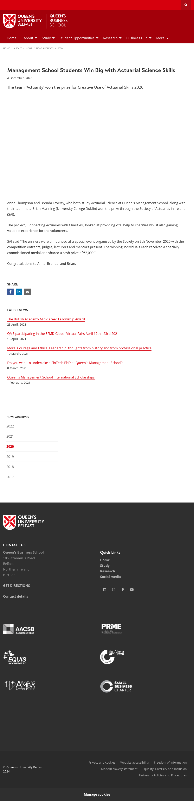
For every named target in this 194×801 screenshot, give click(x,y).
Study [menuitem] (46, 38)
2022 (10, 426)
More (160, 38)
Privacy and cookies (102, 762)
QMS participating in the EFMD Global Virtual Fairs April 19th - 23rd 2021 (63, 333)
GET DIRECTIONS (16, 585)
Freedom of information (170, 762)
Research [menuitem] (110, 38)
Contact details (15, 596)
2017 (10, 477)
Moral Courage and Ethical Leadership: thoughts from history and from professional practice (79, 348)
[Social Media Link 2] (113, 589)
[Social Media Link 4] (131, 589)
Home (6, 48)
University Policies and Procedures (163, 775)
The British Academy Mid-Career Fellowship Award (46, 319)
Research (107, 571)
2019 (10, 456)
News (29, 48)
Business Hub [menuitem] (137, 38)
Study (105, 565)
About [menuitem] (28, 38)
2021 (10, 436)
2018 (10, 466)
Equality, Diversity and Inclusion (164, 769)
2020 (60, 48)
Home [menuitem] (11, 38)
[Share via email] (27, 292)
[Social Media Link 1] (104, 589)
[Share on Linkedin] (19, 292)
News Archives (44, 48)
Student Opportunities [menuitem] (77, 38)
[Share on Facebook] (10, 292)
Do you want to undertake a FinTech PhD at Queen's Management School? (65, 363)
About (18, 48)
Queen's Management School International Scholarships (51, 377)
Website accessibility (134, 762)
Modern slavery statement (119, 769)
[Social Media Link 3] (122, 589)
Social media (110, 576)
